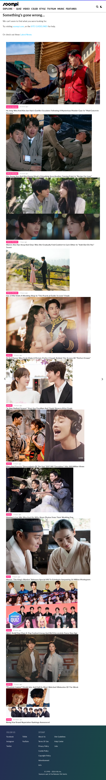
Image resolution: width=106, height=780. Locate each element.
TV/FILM (51, 8)
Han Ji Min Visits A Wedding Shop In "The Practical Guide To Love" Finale (38, 295)
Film (8, 576)
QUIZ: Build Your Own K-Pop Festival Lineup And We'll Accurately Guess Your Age (41, 633)
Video (26, 8)
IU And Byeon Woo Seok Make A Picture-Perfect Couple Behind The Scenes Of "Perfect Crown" (48, 358)
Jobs (56, 746)
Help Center (58, 741)
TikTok (24, 737)
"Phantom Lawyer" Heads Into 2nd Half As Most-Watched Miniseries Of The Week (42, 687)
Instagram (10, 741)
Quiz (18, 8)
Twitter (9, 746)
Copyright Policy (44, 756)
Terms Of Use (43, 741)
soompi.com (18, 26)
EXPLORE (7, 8)
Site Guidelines (59, 737)
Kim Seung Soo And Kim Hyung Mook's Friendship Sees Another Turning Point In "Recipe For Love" (49, 176)
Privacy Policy (43, 746)
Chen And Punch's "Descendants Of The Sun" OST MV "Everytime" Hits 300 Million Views (45, 466)
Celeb (34, 8)
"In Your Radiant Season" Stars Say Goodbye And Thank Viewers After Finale (39, 408)
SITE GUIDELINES (39, 26)
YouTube (25, 741)
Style (42, 8)
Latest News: (26, 34)
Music (60, 8)
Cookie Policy (43, 751)
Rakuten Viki (57, 774)
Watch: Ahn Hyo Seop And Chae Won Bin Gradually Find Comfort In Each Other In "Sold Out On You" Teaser (50, 246)
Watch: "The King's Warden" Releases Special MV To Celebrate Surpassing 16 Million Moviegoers (48, 579)
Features (71, 8)
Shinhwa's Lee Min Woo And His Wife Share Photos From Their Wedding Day (39, 517)
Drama (9, 355)
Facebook (10, 737)
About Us (42, 737)
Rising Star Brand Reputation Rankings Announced (28, 722)
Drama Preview (12, 107)
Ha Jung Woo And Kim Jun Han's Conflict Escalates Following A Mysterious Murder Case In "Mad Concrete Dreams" (52, 111)
